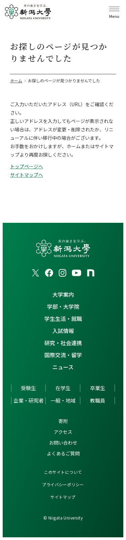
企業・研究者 (28, 400)
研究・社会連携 (63, 343)
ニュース (63, 367)
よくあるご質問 (63, 453)
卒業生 (97, 387)
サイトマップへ (26, 174)
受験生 (28, 387)
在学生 (63, 387)
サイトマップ (63, 497)
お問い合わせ (63, 442)
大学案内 (63, 294)
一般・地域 (63, 400)
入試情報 (63, 331)
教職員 (97, 400)
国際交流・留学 (63, 355)
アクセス (63, 431)
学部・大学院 (63, 306)
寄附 (63, 421)
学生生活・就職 (63, 319)
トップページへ (26, 166)
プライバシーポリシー (63, 484)
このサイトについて (63, 472)
